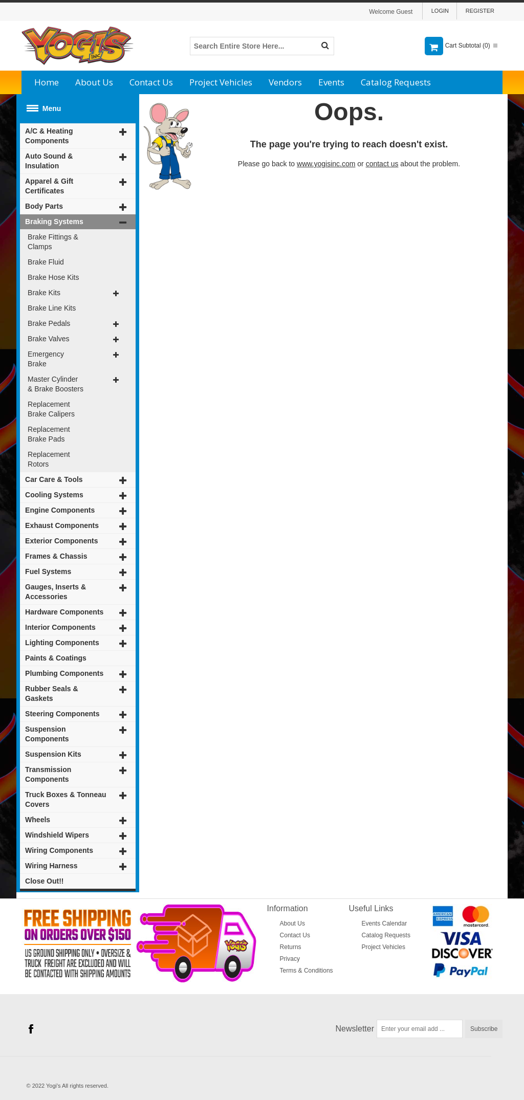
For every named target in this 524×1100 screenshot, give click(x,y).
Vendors (285, 82)
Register (480, 11)
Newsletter (355, 1028)
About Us (94, 82)
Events (331, 82)
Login (440, 11)
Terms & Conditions (306, 970)
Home (46, 82)
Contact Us (151, 82)
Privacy (290, 958)
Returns (290, 947)
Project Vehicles (220, 82)
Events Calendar (384, 923)
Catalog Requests (396, 82)
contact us (382, 164)
